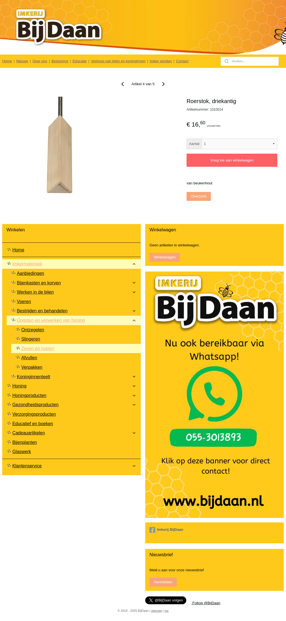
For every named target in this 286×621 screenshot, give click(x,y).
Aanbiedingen (30, 273)
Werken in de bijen (76, 292)
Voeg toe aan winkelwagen (232, 160)
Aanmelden (163, 582)
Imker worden (161, 61)
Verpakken (31, 367)
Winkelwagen (164, 257)
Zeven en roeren (37, 348)
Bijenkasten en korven (76, 282)
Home (7, 61)
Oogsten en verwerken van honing (76, 320)
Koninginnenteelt (76, 376)
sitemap (156, 610)
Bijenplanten (24, 442)
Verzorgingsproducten (34, 414)
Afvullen (29, 357)
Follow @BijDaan (205, 603)
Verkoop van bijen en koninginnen (118, 61)
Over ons (39, 61)
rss (167, 610)
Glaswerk (21, 451)
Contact (182, 61)
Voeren (24, 301)
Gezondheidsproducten (74, 404)
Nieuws (22, 61)
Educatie (80, 61)
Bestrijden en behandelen (76, 310)
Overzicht (198, 196)
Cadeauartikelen (74, 432)
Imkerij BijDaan (166, 530)
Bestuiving (59, 61)
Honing (74, 386)
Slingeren (30, 339)
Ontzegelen (32, 329)
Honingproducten (74, 395)
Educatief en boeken (32, 423)
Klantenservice (74, 465)
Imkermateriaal (74, 263)
